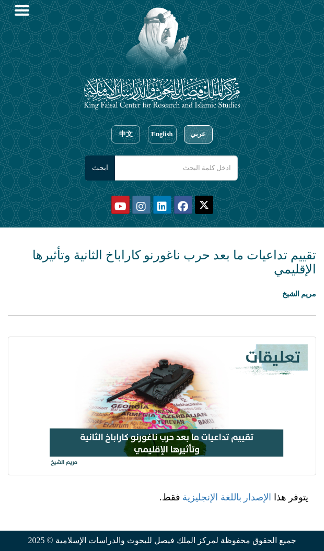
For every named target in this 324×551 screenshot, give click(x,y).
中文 (126, 134)
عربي (198, 134)
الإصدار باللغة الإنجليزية (226, 497)
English (161, 134)
